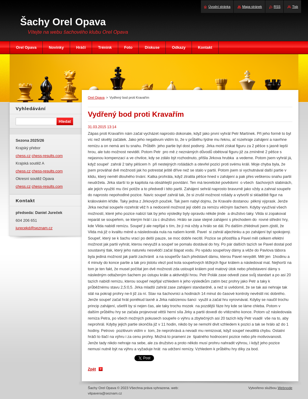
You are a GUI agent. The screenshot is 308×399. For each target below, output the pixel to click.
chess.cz (23, 155)
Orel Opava (96, 97)
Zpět (92, 369)
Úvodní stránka (219, 6)
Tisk (295, 6)
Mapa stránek (252, 6)
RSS (277, 6)
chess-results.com (47, 155)
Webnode (285, 388)
